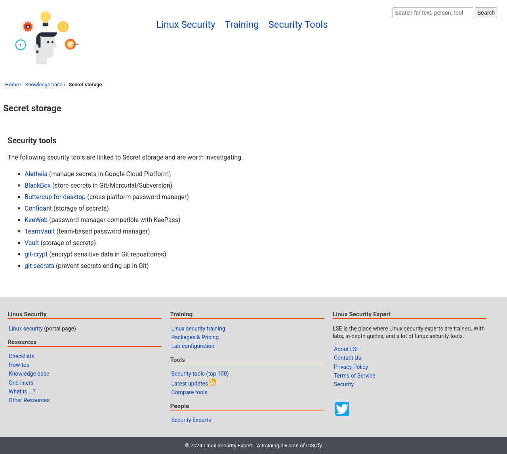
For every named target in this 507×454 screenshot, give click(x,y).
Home (12, 84)
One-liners (21, 383)
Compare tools (189, 392)
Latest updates (189, 383)
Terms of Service (354, 375)
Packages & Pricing (195, 337)
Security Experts (191, 420)
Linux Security (185, 24)
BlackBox (38, 185)
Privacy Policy (351, 367)
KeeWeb (36, 220)
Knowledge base (44, 84)
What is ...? (22, 391)
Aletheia (36, 174)
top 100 (217, 373)
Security (344, 384)
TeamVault (40, 231)
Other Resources (29, 400)
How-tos (19, 365)
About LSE (347, 349)
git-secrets (39, 266)
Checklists (21, 356)
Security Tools (298, 24)
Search (486, 12)
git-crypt (36, 254)
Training (242, 24)
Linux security (26, 328)
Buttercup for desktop (55, 197)
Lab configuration (192, 346)
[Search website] (433, 12)
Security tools (188, 373)
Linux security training (198, 328)
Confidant (38, 208)
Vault (32, 243)
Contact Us (347, 358)
